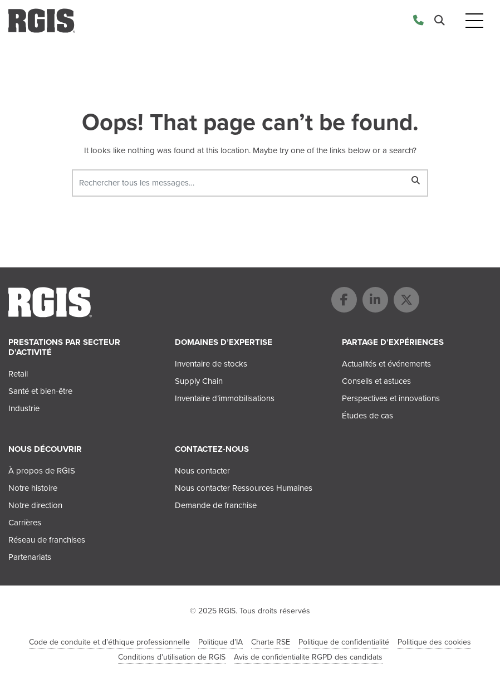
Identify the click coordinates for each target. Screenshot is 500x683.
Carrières (24, 522)
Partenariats (29, 557)
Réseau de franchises (46, 540)
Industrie (24, 408)
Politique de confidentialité (343, 642)
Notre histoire (32, 488)
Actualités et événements (386, 364)
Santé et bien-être (40, 391)
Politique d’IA (220, 642)
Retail (18, 374)
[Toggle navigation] (474, 20)
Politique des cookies (434, 642)
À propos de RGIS (41, 471)
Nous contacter (202, 471)
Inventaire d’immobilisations (224, 398)
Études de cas (367, 415)
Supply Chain (199, 381)
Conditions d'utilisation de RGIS (172, 657)
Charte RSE (270, 642)
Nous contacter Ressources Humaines (243, 488)
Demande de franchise (216, 505)
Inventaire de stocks (211, 364)
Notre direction (35, 505)
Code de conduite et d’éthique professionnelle (109, 642)
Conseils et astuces (376, 381)
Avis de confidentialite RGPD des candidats (308, 657)
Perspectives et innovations (391, 398)
